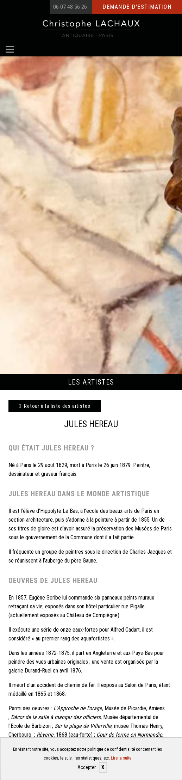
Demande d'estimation (136, 7)
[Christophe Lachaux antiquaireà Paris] (91, 28)
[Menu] (10, 49)
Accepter (86, 767)
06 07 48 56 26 (70, 7)
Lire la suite (121, 758)
